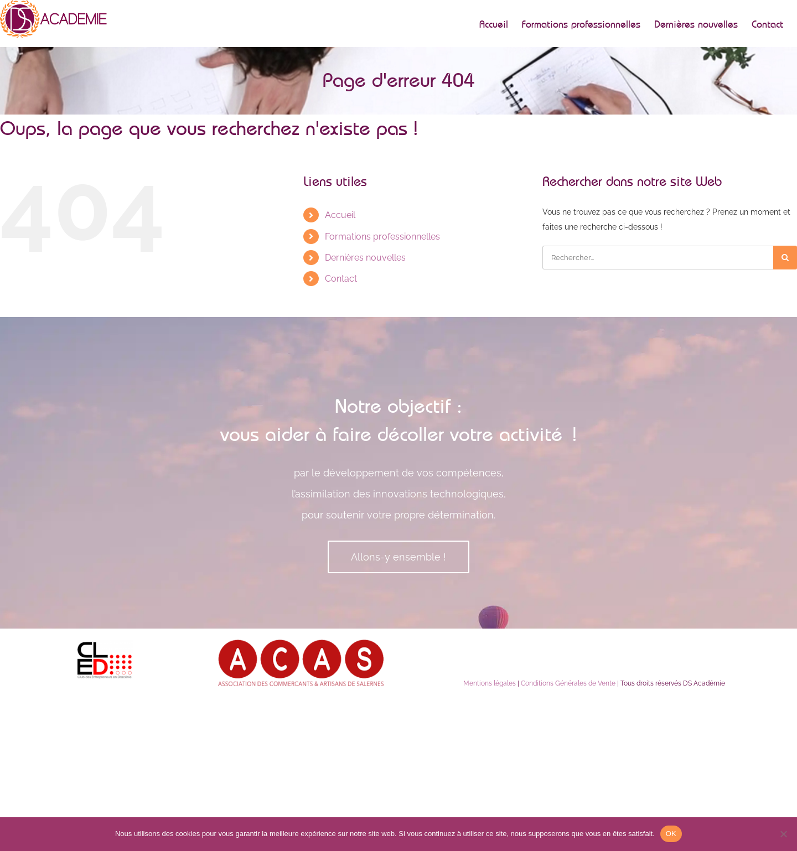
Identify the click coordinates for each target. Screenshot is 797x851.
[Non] (783, 833)
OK (671, 833)
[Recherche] (785, 257)
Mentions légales (489, 683)
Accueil (340, 215)
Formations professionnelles (382, 236)
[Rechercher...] (657, 257)
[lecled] (105, 643)
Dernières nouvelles (365, 257)
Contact (341, 278)
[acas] (301, 643)
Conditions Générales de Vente (568, 683)
